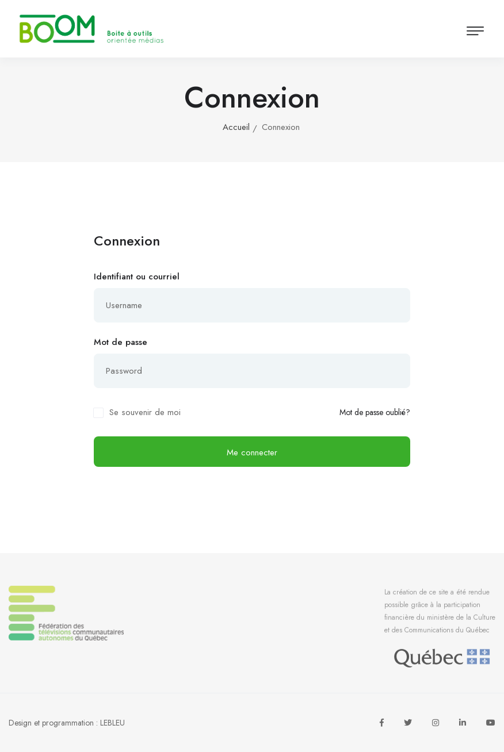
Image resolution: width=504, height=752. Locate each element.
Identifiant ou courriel (137, 276)
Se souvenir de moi (145, 412)
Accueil (236, 127)
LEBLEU (112, 722)
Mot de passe (120, 342)
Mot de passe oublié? (374, 412)
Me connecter (252, 452)
